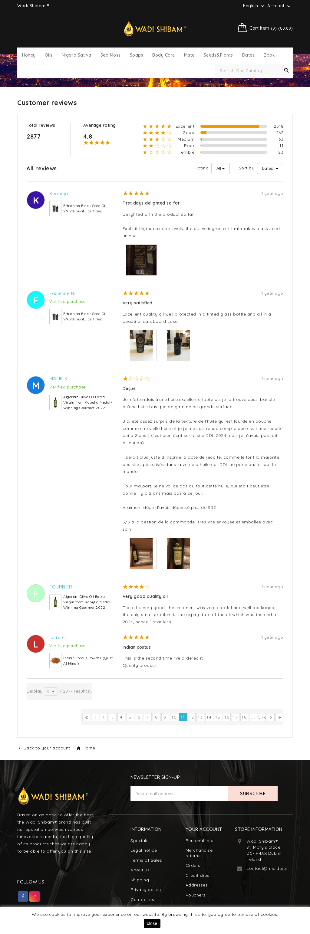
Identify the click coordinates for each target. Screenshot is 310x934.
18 (244, 717)
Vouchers (196, 895)
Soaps (136, 55)
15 (218, 717)
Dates (248, 55)
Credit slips (197, 875)
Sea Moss (111, 55)
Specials (139, 840)
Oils (49, 55)
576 (262, 717)
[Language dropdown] (254, 5)
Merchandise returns (199, 852)
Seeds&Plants (218, 55)
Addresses (197, 885)
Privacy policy (145, 889)
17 (235, 717)
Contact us (142, 899)
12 (191, 717)
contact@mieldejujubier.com (277, 868)
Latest (268, 168)
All (218, 168)
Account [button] (279, 6)
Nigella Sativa (76, 55)
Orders (193, 865)
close (152, 923)
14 (209, 717)
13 (200, 717)
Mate (189, 55)
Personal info (200, 840)
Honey (29, 55)
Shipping (139, 880)
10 (174, 717)
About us (140, 870)
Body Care (163, 55)
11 (183, 717)
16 (226, 717)
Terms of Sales (146, 860)
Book (269, 55)
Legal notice (143, 850)
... (112, 717)
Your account (204, 829)
